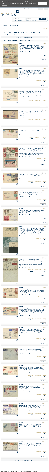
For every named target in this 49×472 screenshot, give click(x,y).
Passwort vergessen (31, 20)
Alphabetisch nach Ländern (27, 40)
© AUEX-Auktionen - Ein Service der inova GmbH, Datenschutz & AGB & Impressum (19, 471)
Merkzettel (35, 8)
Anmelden (42, 18)
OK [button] (42, 3)
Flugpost (5, 40)
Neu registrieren (18, 20)
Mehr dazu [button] (4, 5)
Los (3, 28)
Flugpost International (13, 40)
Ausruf (44, 28)
